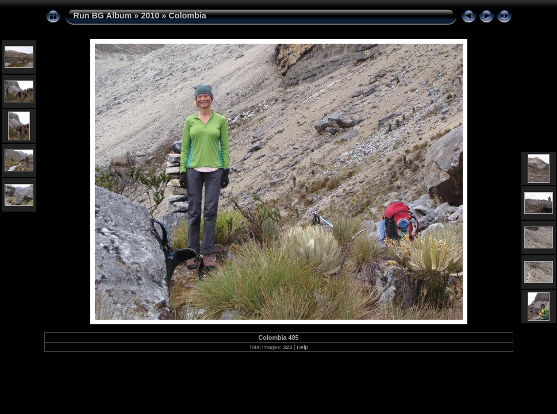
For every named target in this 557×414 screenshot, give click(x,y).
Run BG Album (103, 15)
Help (302, 347)
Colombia (187, 15)
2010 (150, 15)
